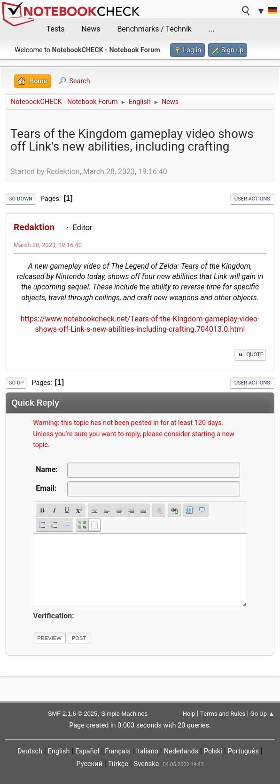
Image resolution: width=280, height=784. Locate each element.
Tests (55, 28)
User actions (252, 199)
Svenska (146, 764)
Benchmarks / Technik (154, 28)
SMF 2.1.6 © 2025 (72, 713)
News (90, 28)
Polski (213, 751)
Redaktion (34, 227)
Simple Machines (124, 713)
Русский (89, 764)
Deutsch (29, 751)
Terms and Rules (222, 713)
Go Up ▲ (262, 713)
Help (189, 713)
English (59, 751)
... (212, 28)
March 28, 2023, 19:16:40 (48, 244)
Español (87, 751)
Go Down (20, 199)
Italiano (147, 751)
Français (117, 751)
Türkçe (118, 764)
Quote (250, 355)
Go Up (15, 383)
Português (243, 751)
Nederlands (181, 751)
